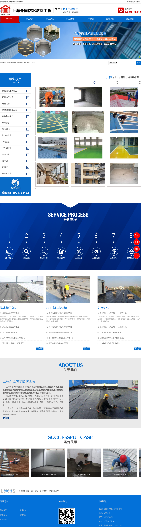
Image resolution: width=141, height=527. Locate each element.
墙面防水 (6, 129)
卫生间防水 (7, 148)
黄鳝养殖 (34, 491)
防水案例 (70, 19)
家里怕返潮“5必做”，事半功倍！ (60, 313)
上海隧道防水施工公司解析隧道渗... (113, 338)
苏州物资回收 (24, 491)
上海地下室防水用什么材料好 (110, 343)
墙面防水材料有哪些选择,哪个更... (61, 332)
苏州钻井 (43, 491)
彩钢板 (5, 167)
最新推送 (137, 2)
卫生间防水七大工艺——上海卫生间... (113, 313)
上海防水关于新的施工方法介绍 (13, 338)
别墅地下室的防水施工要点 (59, 343)
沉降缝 (5, 161)
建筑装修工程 (7, 116)
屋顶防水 (6, 123)
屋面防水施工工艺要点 (10, 313)
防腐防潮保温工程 (9, 110)
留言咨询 (110, 19)
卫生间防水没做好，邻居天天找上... (15, 343)
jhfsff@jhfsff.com (110, 521)
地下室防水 (7, 135)
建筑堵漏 (6, 104)
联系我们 (130, 19)
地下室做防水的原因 (9, 332)
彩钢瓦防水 (7, 173)
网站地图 (130, 2)
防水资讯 (50, 19)
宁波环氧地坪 (54, 491)
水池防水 (6, 142)
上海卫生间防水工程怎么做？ (110, 332)
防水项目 (30, 19)
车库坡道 (6, 154)
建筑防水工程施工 (9, 91)
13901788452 (137, 235)
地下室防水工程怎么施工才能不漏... (62, 338)
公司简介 (23, 510)
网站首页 (10, 19)
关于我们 (90, 19)
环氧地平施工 (7, 97)
